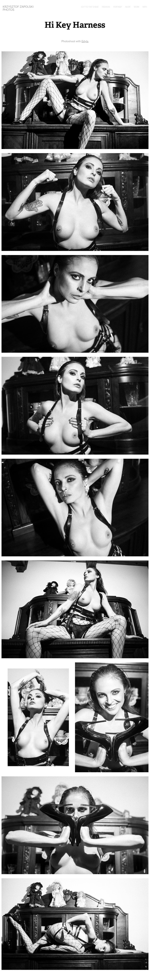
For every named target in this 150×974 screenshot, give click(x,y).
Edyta (85, 41)
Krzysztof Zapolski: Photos (19, 8)
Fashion (106, 6)
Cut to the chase (90, 6)
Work (136, 6)
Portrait (117, 6)
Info (145, 6)
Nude (127, 6)
